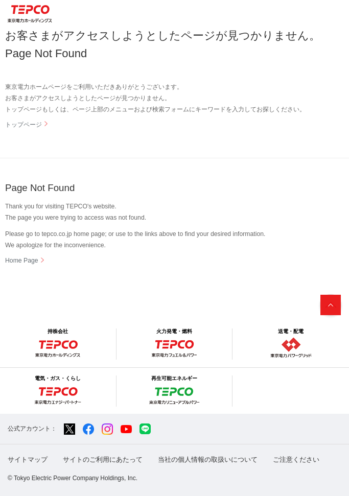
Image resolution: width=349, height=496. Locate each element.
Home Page (21, 260)
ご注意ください (296, 459)
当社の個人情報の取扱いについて (208, 459)
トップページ (23, 124)
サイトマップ (28, 459)
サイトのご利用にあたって (103, 459)
